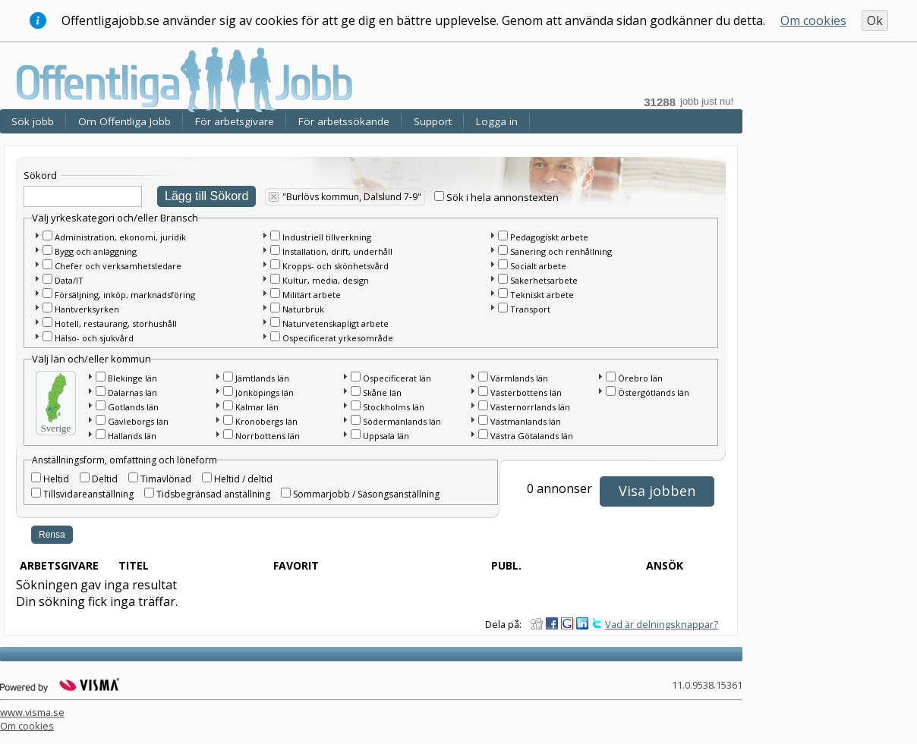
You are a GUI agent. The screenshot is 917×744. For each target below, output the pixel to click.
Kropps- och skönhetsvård (335, 266)
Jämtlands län (262, 378)
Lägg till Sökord (206, 196)
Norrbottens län (267, 435)
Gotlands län (133, 407)
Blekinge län (132, 378)
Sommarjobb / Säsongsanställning (366, 494)
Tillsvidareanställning (88, 494)
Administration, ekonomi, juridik (120, 237)
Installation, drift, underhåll (337, 251)
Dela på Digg (537, 623)
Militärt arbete (311, 294)
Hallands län (132, 435)
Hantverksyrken (87, 309)
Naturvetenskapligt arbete (335, 323)
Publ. (506, 565)
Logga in (497, 121)
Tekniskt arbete (542, 294)
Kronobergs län (266, 421)
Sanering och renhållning (561, 251)
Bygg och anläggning (96, 251)
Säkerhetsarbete (544, 280)
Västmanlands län (525, 421)
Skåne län (382, 392)
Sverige (56, 428)
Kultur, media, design (325, 280)
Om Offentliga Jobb (124, 121)
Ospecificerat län (397, 378)
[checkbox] (439, 196)
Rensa (52, 534)
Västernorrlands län (530, 407)
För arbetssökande (343, 121)
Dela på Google (567, 623)
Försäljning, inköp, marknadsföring (125, 294)
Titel (133, 565)
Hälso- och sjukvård (94, 338)
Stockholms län (393, 407)
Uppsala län (386, 435)
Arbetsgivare (59, 565)
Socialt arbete (538, 266)
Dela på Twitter (597, 623)
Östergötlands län (653, 392)
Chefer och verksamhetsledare (118, 266)
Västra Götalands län (531, 435)
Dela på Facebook (552, 623)
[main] (375, 384)
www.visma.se (32, 712)
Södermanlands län (402, 421)
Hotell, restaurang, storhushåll (116, 323)
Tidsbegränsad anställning (213, 494)
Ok (875, 20)
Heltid (56, 478)
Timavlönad (165, 478)
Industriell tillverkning (326, 237)
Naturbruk (303, 309)
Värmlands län (519, 378)
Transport (530, 309)
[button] (36, 235)
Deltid (105, 478)
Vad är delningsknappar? (661, 624)
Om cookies (813, 20)
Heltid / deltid (243, 478)
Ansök (664, 565)
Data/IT (69, 280)
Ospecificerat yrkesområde (337, 338)
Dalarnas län (132, 392)
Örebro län (640, 378)
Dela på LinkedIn (582, 623)
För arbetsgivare (234, 121)
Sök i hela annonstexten (502, 197)
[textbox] (83, 196)
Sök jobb (32, 121)
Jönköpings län (264, 392)
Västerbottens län (526, 392)
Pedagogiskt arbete (549, 237)
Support (433, 121)
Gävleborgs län (138, 421)
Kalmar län (257, 407)
